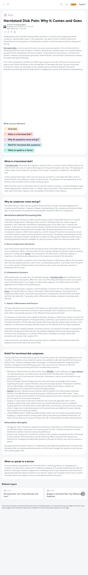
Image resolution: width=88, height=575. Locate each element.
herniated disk (12, 165)
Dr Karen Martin (21, 24)
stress (6, 291)
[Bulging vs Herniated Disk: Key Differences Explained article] (65, 493)
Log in (73, 4)
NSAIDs (50, 372)
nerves (27, 254)
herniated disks (57, 277)
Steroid (10, 391)
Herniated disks (10, 48)
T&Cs (67, 508)
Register (82, 4)
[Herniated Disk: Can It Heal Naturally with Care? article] (22, 493)
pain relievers (77, 372)
